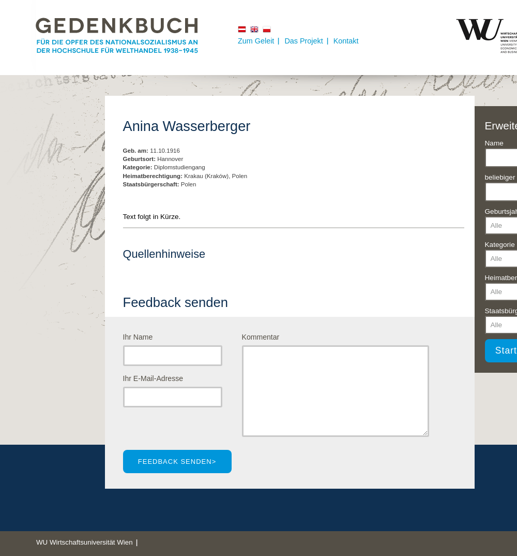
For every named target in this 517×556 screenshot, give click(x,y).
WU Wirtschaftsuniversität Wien (84, 542)
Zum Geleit (256, 41)
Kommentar (261, 337)
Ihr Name (138, 337)
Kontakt (346, 41)
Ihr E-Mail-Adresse (153, 378)
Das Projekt (303, 41)
